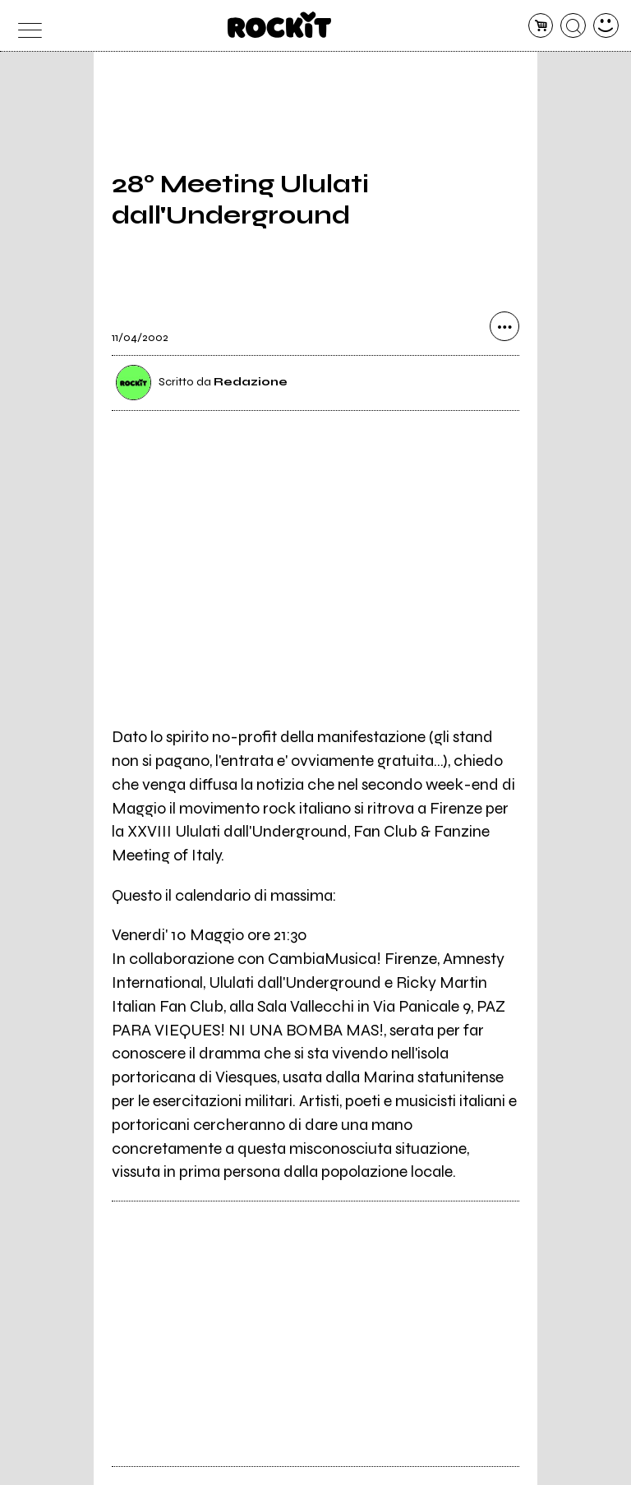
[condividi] (504, 326)
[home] (280, 25)
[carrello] (541, 26)
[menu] (25, 26)
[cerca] (573, 26)
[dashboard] (606, 26)
